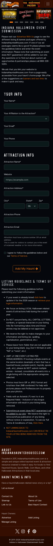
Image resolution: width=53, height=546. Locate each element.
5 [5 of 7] (31, 22)
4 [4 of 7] (26, 22)
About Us (32, 496)
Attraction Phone (12, 214)
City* (6, 200)
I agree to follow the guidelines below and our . (27, 254)
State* (29, 200)
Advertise (6, 517)
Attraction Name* (12, 162)
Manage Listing (9, 522)
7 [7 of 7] (41, 22)
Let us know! (8, 488)
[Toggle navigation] (48, 4)
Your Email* (9, 126)
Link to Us (6, 504)
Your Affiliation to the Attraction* (20, 113)
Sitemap (6, 500)
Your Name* (9, 101)
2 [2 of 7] (16, 22)
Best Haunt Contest (37, 504)
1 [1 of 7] (11, 22)
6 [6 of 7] (36, 22)
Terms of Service (19, 256)
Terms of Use (34, 500)
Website (8, 174)
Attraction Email (11, 227)
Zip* (41, 200)
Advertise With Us (25, 36)
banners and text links (33, 78)
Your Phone (9, 138)
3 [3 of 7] (21, 22)
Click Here (38, 423)
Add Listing (33, 517)
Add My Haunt (26, 268)
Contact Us (7, 496)
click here (38, 297)
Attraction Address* (13, 188)
